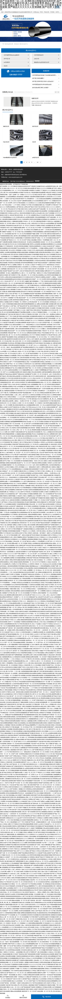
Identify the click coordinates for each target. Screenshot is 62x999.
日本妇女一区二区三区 (29, 221)
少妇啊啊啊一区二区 (31, 570)
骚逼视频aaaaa (34, 566)
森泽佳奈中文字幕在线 (26, 291)
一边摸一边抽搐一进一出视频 (15, 194)
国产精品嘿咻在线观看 (24, 312)
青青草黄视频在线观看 (53, 780)
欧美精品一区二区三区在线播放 (21, 599)
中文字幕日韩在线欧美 (23, 624)
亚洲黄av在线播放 (44, 421)
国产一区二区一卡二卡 (25, 636)
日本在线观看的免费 (18, 762)
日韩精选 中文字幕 (26, 205)
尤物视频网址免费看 (8, 557)
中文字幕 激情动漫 (31, 399)
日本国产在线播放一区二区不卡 (37, 921)
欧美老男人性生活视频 (42, 731)
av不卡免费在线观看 (22, 287)
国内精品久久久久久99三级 (47, 754)
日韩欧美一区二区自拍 (23, 264)
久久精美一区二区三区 (40, 386)
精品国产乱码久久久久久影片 (34, 322)
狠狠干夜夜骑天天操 (18, 780)
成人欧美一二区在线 (44, 229)
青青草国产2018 (4, 846)
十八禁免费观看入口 (41, 541)
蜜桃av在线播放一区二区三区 (19, 900)
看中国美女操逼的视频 (23, 316)
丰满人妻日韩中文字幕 (47, 351)
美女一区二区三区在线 (23, 634)
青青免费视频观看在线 (54, 913)
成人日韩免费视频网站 (39, 527)
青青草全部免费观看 (51, 279)
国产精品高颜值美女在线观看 (26, 830)
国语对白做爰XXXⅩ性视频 (34, 308)
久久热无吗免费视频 (36, 958)
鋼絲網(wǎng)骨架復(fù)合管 (41, 62)
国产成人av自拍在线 (7, 599)
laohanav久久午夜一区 (37, 407)
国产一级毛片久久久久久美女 (34, 646)
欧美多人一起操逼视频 (38, 588)
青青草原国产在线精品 (55, 502)
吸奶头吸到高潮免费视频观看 (26, 304)
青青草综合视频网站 (53, 710)
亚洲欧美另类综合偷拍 (25, 254)
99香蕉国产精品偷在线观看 (44, 690)
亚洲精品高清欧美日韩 (54, 925)
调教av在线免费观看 (15, 991)
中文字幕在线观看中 (21, 308)
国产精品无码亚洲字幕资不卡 (18, 198)
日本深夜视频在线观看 (37, 423)
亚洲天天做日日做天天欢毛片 (47, 888)
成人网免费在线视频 (35, 430)
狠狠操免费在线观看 (37, 675)
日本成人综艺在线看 (28, 927)
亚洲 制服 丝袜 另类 (30, 560)
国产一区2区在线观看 (44, 388)
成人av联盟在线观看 (28, 217)
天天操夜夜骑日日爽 (28, 238)
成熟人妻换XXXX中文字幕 (21, 440)
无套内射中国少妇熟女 (45, 741)
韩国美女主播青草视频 (9, 496)
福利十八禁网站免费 (42, 467)
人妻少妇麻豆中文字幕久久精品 (23, 527)
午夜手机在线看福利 (37, 983)
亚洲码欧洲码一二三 (48, 793)
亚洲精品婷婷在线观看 (47, 430)
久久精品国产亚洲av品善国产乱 (44, 853)
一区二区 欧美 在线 (24, 941)
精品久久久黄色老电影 (18, 555)
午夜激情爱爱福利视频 (22, 504)
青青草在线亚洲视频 (35, 219)
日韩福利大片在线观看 (53, 768)
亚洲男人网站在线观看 (17, 630)
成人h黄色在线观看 (15, 324)
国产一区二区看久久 (30, 774)
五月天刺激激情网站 (5, 190)
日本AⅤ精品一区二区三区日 (47, 357)
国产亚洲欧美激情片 (53, 524)
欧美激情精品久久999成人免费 (47, 859)
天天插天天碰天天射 (28, 269)
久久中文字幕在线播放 (6, 541)
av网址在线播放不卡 (50, 652)
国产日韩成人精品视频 (30, 240)
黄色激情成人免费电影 (23, 196)
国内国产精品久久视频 (29, 979)
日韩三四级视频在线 (13, 522)
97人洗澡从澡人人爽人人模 (15, 873)
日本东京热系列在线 (53, 568)
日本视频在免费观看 (37, 487)
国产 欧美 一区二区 (42, 692)
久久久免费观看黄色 (25, 787)
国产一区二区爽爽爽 (46, 545)
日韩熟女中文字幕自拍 (39, 258)
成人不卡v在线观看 (21, 915)
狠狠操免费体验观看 (26, 619)
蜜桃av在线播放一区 (38, 884)
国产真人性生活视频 (15, 368)
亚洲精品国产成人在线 (34, 597)
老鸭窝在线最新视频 (55, 760)
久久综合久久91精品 (12, 948)
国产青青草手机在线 (47, 452)
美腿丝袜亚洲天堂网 (55, 547)
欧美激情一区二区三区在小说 (11, 200)
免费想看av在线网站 (7, 386)
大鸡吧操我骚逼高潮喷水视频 (28, 671)
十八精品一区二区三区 (29, 772)
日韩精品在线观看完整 (45, 392)
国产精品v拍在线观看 (53, 425)
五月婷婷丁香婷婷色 (18, 954)
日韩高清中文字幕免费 (27, 518)
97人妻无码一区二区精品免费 (18, 650)
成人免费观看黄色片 (20, 834)
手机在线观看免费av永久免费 (13, 688)
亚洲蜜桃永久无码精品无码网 (43, 987)
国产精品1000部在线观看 (47, 504)
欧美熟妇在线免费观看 (26, 343)
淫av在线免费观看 (25, 669)
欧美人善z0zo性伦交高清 (11, 510)
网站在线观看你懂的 (46, 795)
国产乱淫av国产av (21, 547)
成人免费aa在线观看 (39, 304)
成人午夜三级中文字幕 (22, 295)
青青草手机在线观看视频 (9, 966)
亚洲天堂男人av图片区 (22, 749)
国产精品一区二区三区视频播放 (21, 293)
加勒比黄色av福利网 (14, 376)
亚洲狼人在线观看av (5, 921)
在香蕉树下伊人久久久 (31, 320)
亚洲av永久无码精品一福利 (17, 706)
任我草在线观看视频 (21, 427)
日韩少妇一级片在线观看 (28, 811)
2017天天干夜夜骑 (34, 335)
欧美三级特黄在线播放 (38, 271)
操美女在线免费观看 (34, 242)
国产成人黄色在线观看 (37, 669)
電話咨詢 (46, 997)
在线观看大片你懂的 (34, 190)
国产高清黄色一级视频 (16, 789)
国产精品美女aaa (55, 962)
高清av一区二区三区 (8, 892)
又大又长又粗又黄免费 (56, 766)
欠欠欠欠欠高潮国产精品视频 (14, 576)
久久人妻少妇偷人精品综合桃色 (33, 663)
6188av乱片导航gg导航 (45, 716)
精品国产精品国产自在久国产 (11, 271)
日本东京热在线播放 (17, 568)
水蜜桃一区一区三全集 (13, 871)
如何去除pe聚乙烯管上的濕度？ (40, 87)
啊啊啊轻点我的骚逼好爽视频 (29, 539)
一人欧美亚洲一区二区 (47, 630)
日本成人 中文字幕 (5, 700)
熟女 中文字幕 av (13, 681)
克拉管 (5, 66)
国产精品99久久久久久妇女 (39, 636)
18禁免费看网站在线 (34, 611)
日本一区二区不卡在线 (20, 570)
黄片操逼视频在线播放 (26, 460)
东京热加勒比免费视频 (11, 801)
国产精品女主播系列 (50, 527)
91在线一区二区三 (44, 791)
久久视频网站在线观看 (37, 632)
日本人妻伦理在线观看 (23, 357)
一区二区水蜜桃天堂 (14, 675)
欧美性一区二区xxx (41, 405)
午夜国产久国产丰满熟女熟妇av (13, 756)
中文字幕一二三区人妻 (14, 671)
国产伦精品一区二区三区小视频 (41, 799)
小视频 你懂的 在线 (14, 588)
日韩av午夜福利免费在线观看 (51, 273)
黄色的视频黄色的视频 (48, 202)
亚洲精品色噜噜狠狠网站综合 (26, 890)
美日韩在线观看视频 (39, 683)
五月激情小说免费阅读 (49, 491)
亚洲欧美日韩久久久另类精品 (26, 471)
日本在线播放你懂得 (36, 205)
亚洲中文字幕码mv (52, 535)
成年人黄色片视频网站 (19, 508)
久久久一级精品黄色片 (30, 467)
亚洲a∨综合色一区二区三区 (18, 388)
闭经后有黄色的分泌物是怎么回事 (45, 297)
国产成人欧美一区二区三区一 (8, 935)
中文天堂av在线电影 (28, 875)
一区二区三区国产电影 (29, 981)
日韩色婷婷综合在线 (10, 225)
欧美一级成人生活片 (23, 869)
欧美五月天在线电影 (33, 754)
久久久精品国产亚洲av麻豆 (7, 322)
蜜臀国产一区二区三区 (9, 326)
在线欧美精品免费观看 (53, 659)
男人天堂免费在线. (41, 458)
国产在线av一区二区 (36, 908)
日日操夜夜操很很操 (12, 266)
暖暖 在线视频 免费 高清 (52, 304)
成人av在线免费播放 (48, 223)
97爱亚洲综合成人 (50, 347)
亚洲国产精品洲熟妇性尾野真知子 (26, 853)
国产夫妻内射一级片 (10, 628)
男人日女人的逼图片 (38, 347)
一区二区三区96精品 (25, 588)
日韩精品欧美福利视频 (32, 791)
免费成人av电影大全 (45, 295)
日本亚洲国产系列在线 (6, 939)
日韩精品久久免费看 (42, 818)
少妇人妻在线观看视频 (45, 747)
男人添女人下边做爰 (36, 510)
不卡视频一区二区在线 (39, 500)
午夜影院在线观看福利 (34, 246)
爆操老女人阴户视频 (53, 811)
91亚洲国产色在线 (23, 192)
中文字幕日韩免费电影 (17, 731)
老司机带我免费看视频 (26, 262)
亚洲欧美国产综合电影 (22, 489)
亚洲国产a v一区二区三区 (27, 553)
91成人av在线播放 (18, 386)
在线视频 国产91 (29, 374)
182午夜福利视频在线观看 (38, 578)
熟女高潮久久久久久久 (26, 378)
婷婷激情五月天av (7, 568)
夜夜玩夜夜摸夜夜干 (34, 469)
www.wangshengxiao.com (15, 177)
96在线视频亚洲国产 (41, 366)
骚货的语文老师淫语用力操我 (48, 611)
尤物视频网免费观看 (51, 667)
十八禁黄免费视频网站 (14, 481)
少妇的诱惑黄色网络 (8, 411)
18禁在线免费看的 (51, 260)
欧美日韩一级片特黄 (52, 572)
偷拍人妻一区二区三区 (11, 335)
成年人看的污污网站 (7, 560)
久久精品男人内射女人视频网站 (24, 496)
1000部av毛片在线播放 (53, 979)
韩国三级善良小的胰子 (32, 989)
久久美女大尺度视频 (36, 312)
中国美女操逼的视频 (23, 644)
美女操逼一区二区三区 (32, 421)
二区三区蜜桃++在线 (12, 611)
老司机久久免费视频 (20, 747)
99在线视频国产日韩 (30, 780)
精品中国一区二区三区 (17, 233)
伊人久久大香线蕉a (40, 601)
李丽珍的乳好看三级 (44, 446)
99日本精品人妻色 (34, 357)
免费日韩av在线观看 (14, 846)
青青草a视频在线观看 (51, 403)
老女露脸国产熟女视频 (16, 318)
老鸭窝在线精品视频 (22, 252)
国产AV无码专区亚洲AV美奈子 (18, 758)
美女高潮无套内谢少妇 (46, 778)
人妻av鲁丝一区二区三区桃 (27, 275)
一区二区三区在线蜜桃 (55, 648)
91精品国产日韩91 (47, 908)
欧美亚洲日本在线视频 (32, 915)
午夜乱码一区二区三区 (48, 330)
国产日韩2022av (7, 260)
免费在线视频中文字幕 (33, 605)
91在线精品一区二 (41, 560)
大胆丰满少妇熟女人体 (42, 531)
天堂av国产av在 (35, 743)
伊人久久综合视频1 (36, 665)
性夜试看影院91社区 (31, 764)
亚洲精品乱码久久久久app (12, 818)
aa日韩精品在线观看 (47, 368)
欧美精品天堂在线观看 (22, 279)
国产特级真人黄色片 (51, 607)
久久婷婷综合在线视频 (34, 394)
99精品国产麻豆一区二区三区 (16, 333)
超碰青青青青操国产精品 (53, 405)
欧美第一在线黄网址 (56, 215)
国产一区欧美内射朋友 (45, 900)
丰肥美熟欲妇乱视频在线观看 (23, 898)
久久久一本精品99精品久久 (28, 324)
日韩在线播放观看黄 (13, 933)
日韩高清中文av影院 (9, 894)
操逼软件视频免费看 (27, 820)
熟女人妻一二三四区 (28, 661)
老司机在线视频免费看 (11, 793)
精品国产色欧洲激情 (35, 293)
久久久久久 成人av (5, 650)
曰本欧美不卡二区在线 (51, 927)
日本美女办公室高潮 (33, 702)
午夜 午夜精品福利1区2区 (10, 211)
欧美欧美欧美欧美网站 (45, 252)
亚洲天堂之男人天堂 (36, 452)
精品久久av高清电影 (41, 979)
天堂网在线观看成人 (10, 207)
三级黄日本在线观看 (8, 545)
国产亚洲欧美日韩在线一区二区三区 (37, 733)
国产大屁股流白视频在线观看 (25, 960)
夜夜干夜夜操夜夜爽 (30, 954)
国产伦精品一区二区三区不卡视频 (50, 809)
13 (37, 162)
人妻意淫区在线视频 (5, 549)
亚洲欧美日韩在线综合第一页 (20, 242)
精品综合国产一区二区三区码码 (27, 297)
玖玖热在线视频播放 (49, 626)
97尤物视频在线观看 (7, 739)
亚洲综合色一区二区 (16, 737)
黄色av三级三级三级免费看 (25, 607)
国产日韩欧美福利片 (22, 454)
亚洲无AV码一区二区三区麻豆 (8, 403)
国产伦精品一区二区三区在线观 (42, 238)
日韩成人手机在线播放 (43, 333)
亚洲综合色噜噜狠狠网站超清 (8, 279)
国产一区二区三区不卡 (24, 452)
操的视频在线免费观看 (47, 244)
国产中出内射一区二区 (48, 266)
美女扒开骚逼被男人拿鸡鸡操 (44, 324)
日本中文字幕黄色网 (55, 506)
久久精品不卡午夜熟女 (36, 264)
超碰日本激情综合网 (22, 413)
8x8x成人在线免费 (32, 289)
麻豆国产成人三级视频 (48, 489)
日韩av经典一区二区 (34, 504)
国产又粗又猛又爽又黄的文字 (13, 314)
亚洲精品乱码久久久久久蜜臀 (23, 838)
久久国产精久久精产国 (8, 764)
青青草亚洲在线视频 (52, 419)
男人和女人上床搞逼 (47, 485)
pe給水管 (36, 58)
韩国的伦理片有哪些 (54, 764)
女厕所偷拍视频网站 (46, 372)
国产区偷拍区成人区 (15, 407)
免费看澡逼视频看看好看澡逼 (28, 913)
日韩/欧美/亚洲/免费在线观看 (12, 721)
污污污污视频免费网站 (24, 370)
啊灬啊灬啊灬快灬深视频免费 (9, 902)
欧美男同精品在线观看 (14, 950)
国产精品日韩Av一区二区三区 (32, 630)
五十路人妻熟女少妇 (42, 694)
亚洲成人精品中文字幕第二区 (48, 584)
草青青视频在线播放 (44, 557)
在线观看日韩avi (35, 215)
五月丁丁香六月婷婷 (10, 316)
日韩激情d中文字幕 (45, 335)
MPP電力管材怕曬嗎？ (38, 78)
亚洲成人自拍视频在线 (47, 225)
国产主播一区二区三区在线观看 (8, 853)
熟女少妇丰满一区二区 (39, 378)
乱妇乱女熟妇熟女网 (39, 318)
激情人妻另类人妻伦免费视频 (18, 236)
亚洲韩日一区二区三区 (14, 438)
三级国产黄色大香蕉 (31, 310)
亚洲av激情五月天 (39, 518)
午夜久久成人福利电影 (6, 524)
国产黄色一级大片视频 (46, 743)
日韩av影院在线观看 (15, 436)
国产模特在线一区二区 (37, 803)
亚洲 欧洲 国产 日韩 (23, 339)
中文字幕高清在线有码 (6, 498)
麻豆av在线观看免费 (33, 778)
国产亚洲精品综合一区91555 (35, 448)
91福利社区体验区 (11, 287)
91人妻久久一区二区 (24, 273)
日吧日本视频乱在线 (10, 413)
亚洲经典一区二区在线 (13, 743)
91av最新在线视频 (23, 409)
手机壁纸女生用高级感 (14, 262)
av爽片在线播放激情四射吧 (25, 931)
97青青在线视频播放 (37, 231)
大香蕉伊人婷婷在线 (32, 533)
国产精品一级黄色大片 (37, 273)
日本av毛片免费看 (17, 260)
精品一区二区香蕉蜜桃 (28, 737)
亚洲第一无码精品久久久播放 (21, 976)
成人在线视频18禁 (50, 700)
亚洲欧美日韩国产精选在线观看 (36, 413)
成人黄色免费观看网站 (52, 578)
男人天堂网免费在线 (12, 392)
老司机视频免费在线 (42, 836)
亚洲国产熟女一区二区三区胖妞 (13, 363)
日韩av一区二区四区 (48, 337)
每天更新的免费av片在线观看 (27, 933)
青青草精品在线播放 (52, 830)
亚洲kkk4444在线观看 (19, 640)
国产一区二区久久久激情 (51, 477)
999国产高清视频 (55, 772)
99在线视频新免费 (20, 446)
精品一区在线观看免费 (33, 361)
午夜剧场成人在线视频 (6, 729)
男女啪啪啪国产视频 (29, 233)
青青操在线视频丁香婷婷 (26, 477)
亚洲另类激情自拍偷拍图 (38, 580)
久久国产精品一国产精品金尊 (17, 306)
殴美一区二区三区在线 (40, 374)
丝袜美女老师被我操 (25, 473)
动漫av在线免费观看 (12, 485)
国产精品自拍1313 (49, 518)
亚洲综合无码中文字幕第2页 (32, 277)
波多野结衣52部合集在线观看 (17, 380)
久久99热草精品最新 (24, 632)
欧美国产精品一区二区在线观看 (51, 322)
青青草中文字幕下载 (18, 617)
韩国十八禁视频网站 (7, 663)
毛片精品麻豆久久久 (48, 923)
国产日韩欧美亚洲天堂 (10, 704)
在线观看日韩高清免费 (30, 692)
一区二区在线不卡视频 (45, 657)
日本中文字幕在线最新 (19, 202)
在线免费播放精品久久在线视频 (19, 469)
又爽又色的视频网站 (9, 489)
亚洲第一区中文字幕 (41, 233)
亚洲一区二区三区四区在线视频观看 (28, 341)
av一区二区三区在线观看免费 (33, 508)
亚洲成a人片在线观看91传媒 (24, 648)
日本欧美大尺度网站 (35, 225)
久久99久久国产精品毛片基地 (39, 256)
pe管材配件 (7, 62)
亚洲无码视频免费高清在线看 (37, 628)
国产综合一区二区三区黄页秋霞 (46, 642)
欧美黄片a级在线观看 (32, 236)
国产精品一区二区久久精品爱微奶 (13, 516)
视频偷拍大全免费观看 (10, 355)
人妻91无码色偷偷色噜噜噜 (21, 328)
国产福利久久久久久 (48, 685)
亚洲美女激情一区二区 (24, 510)
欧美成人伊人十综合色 (15, 483)
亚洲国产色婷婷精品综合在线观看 (45, 954)
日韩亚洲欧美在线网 (40, 727)
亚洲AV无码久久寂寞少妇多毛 (28, 209)
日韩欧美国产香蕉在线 (18, 444)
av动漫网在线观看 (52, 733)
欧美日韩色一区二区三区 (23, 215)
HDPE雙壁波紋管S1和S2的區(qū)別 (41, 84)
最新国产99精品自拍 (18, 374)
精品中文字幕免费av (33, 442)
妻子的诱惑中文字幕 (14, 275)
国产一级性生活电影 (21, 494)
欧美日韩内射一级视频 (34, 427)
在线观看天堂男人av (23, 615)
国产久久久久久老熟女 (23, 851)
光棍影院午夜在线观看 (54, 723)
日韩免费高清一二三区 (32, 198)
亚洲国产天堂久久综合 (6, 293)
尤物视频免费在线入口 (8, 657)
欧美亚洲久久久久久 (52, 196)
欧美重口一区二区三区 (39, 436)
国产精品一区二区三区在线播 (22, 679)
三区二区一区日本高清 (11, 830)
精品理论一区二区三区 (36, 879)
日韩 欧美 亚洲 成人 (45, 454)
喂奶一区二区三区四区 (32, 797)
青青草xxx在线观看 (35, 244)
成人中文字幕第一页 (38, 227)
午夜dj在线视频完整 (48, 475)
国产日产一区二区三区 (15, 281)
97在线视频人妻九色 (44, 506)
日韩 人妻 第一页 (47, 551)
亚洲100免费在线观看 (25, 580)
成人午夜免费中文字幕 (49, 205)
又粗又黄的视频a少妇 (11, 795)
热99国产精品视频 (23, 392)
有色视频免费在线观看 (36, 316)
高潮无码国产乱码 (35, 795)
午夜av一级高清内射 (24, 865)
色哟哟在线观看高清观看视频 (50, 339)
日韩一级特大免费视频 (22, 326)
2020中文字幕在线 (49, 353)
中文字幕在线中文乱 (8, 533)
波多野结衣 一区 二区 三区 (33, 640)
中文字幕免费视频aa (5, 217)
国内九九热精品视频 (55, 442)
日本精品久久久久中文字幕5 (22, 659)
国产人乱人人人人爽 (36, 345)
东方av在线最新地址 (9, 494)
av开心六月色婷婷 (34, 615)
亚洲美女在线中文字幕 (20, 533)
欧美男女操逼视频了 (8, 310)
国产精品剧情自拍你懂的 (33, 849)
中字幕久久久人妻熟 (14, 619)
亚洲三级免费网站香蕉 (42, 465)
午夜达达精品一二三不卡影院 (12, 205)
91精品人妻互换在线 (36, 485)
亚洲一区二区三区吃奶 (45, 384)
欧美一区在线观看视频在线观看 (39, 838)
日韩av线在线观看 (36, 372)
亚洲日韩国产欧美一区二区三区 (38, 785)
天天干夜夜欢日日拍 (16, 824)
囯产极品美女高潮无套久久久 (43, 555)
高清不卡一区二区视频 (49, 200)
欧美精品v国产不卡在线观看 (52, 417)
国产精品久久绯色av (7, 502)
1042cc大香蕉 (7, 397)
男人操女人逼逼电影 (28, 861)
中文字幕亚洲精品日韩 (44, 638)
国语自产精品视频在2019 (43, 310)
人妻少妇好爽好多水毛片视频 (9, 456)
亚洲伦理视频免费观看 (8, 434)
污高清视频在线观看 (53, 211)
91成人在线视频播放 (32, 384)
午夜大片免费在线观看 (8, 679)
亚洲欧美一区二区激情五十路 (37, 403)
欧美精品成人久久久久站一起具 (26, 465)
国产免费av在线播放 (40, 397)
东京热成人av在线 (30, 366)
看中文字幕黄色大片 (36, 787)
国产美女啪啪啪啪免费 (16, 661)
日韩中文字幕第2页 (18, 694)
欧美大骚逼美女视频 (25, 372)
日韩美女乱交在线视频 (22, 582)
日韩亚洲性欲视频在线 (32, 388)
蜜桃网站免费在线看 (12, 595)
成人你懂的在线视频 (41, 572)
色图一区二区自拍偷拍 (54, 681)
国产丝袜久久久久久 (35, 595)
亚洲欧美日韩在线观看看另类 (22, 803)
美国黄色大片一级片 (19, 458)
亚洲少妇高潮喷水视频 (40, 655)
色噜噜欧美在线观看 (56, 915)
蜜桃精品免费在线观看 (6, 508)
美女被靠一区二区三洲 (10, 359)
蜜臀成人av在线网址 (18, 285)
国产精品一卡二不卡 (29, 299)
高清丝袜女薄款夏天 (55, 698)
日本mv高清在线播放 (5, 444)
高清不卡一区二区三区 (20, 888)
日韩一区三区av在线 (10, 353)
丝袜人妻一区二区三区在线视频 (20, 593)
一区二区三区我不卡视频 (19, 807)
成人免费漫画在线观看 (30, 333)
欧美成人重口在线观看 (40, 714)
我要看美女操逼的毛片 (17, 836)
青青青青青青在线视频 (47, 776)
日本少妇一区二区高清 (43, 481)
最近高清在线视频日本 (26, 213)
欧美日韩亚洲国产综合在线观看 (16, 248)
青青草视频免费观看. (28, 260)
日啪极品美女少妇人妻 (31, 617)
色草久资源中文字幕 (48, 983)
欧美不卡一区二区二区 (9, 446)
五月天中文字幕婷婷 (31, 390)
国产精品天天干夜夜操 (44, 857)
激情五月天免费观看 (7, 640)
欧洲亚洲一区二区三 (13, 580)
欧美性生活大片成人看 (21, 892)
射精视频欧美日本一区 (41, 681)
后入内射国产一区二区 (10, 475)
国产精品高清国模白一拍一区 (35, 353)
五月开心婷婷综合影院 (37, 250)
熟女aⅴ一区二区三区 (43, 570)
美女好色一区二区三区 (11, 855)
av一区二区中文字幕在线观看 (10, 535)
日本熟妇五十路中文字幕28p (20, 442)
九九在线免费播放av (10, 196)
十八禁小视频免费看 (12, 644)
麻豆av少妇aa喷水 (37, 213)
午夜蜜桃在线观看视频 (26, 621)
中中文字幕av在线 (48, 650)
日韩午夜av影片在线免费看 (53, 919)
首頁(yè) (16, 44)
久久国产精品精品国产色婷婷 (35, 551)
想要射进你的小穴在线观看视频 (17, 791)
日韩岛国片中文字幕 (42, 349)
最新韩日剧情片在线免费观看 (45, 739)
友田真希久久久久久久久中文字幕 (30, 813)
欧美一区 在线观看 (12, 673)
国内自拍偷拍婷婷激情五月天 (17, 277)
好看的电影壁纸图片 (41, 221)
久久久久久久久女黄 (54, 731)
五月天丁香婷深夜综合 (48, 264)
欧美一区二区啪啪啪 (19, 923)
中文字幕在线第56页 (16, 927)
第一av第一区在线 (51, 374)
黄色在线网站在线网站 (35, 673)
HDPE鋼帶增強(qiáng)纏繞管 (11, 55)
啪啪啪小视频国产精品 (52, 498)
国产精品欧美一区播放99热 (18, 685)
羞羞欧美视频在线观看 (14, 291)
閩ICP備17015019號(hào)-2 (17, 181)
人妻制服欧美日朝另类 (11, 409)
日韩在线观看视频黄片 (41, 217)
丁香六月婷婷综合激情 (46, 281)
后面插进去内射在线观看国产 (39, 708)
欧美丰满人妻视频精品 (33, 411)
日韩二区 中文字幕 (50, 910)
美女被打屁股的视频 (30, 502)
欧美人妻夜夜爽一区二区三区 (51, 787)
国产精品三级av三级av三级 (41, 516)
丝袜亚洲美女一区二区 (48, 941)
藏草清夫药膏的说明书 (53, 233)
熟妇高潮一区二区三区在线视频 (40, 302)
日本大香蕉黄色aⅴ (28, 789)
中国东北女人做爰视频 (53, 221)
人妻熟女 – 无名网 (56, 277)
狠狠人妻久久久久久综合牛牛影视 (32, 873)
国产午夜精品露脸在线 (14, 745)
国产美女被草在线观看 (46, 813)
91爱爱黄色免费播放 (45, 285)
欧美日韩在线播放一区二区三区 (34, 337)
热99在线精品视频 (35, 809)
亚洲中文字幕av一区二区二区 (38, 667)
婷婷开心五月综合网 (52, 397)
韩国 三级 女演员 (10, 250)
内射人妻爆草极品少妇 (33, 859)
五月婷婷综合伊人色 (28, 363)
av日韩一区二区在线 (49, 415)
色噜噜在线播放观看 (10, 463)
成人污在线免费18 (24, 219)
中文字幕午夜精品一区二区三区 (43, 603)
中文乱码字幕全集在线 (9, 718)
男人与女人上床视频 (46, 432)
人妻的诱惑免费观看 (51, 328)
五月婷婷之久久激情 (36, 266)
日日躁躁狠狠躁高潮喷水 (50, 675)
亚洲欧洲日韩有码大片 (22, 718)
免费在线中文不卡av (50, 271)
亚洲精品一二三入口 (47, 312)
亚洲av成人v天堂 (25, 223)
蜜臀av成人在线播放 (12, 615)
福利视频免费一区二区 (46, 702)
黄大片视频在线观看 (16, 227)
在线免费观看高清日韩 (52, 413)
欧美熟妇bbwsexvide (8, 440)
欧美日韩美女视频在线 (46, 409)
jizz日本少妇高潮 (51, 564)
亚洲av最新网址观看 (14, 603)
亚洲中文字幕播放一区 (15, 302)
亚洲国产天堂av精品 (38, 477)
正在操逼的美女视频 (37, 677)
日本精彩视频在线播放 (11, 304)
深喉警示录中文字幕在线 (19, 760)
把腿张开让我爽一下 (42, 972)
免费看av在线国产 (49, 248)
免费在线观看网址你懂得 (34, 514)
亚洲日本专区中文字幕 (6, 774)
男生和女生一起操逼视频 (6, 551)
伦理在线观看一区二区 (39, 291)
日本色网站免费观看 (20, 322)
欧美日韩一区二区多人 (10, 430)
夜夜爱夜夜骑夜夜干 (52, 299)
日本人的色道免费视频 (11, 192)
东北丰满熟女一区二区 (14, 884)
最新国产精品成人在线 (32, 446)
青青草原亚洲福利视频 (21, 584)
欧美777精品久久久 (44, 547)
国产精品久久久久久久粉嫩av (37, 328)
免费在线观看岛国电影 (9, 716)
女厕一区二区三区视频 (16, 832)
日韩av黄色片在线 (53, 349)
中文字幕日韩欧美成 (47, 958)
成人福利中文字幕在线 (24, 491)
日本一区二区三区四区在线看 (48, 640)
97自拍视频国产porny (9, 584)
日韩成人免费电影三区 (44, 539)
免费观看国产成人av (43, 549)
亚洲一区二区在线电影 (11, 665)
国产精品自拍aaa (7, 374)
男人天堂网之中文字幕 (15, 564)
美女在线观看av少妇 (41, 275)
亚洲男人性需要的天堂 (39, 721)
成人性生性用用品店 (25, 438)
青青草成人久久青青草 (28, 564)
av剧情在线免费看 (13, 370)
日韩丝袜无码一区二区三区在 (27, 522)
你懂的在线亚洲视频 (10, 648)
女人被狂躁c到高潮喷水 (14, 500)
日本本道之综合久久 (46, 394)
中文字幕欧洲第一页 (36, 704)
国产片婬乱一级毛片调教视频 (42, 844)
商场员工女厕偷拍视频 (16, 238)
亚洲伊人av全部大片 (35, 634)
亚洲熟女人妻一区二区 (52, 471)
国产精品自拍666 (54, 421)
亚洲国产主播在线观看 (17, 432)
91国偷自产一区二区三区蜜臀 (10, 471)
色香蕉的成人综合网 (44, 770)
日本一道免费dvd (50, 314)
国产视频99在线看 (17, 772)
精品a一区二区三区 (23, 351)
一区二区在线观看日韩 (13, 417)
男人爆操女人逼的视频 (51, 906)
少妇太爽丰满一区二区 (52, 512)
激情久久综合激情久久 (24, 266)
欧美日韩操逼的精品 (22, 359)
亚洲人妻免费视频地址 (19, 797)
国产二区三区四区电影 (41, 553)
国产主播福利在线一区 (19, 506)
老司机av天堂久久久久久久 (48, 207)
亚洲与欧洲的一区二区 (9, 741)
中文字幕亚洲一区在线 (13, 450)
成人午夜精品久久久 (12, 491)
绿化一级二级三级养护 (47, 867)
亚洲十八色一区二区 (55, 240)
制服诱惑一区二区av (12, 465)
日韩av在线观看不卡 (53, 537)
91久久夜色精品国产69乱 (27, 603)
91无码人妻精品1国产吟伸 (21, 545)
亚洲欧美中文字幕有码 (30, 425)
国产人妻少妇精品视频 (37, 415)
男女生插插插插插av (23, 335)
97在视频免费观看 (10, 626)
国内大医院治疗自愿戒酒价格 (36, 805)
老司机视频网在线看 (18, 939)
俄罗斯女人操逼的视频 (51, 882)
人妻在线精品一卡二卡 (31, 642)
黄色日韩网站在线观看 (40, 463)
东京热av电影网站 (28, 568)
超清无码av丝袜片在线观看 (12, 925)
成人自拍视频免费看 (29, 405)
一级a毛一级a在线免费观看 (12, 347)
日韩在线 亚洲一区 (45, 427)
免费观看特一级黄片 (9, 295)
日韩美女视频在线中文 (42, 502)
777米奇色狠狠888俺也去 (19, 361)
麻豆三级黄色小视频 (53, 467)
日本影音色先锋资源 (40, 260)
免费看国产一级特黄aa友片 (29, 483)
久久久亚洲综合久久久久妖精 (33, 202)
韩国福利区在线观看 (19, 657)
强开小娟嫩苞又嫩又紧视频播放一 (31, 281)
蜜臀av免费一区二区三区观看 (19, 543)
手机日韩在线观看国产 (43, 929)
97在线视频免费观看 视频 (52, 946)
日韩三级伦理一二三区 (48, 816)
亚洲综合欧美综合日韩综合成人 (17, 399)
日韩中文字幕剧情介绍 (28, 314)
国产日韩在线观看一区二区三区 (42, 269)
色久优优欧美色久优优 (14, 816)
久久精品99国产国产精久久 (50, 865)
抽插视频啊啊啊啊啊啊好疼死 (18, 421)
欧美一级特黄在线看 (18, 692)
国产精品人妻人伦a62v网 (24, 704)
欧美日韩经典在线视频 (22, 246)
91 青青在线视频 (7, 690)
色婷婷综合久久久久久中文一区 (41, 877)
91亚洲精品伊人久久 (15, 539)
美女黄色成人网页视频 (14, 343)
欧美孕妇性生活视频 (11, 667)
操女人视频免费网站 (13, 273)
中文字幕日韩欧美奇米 (54, 401)
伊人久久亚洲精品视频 (51, 576)
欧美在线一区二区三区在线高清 (36, 882)
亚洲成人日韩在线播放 (30, 836)
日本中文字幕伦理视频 (14, 529)
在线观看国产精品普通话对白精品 (34, 706)
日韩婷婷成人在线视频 (44, 320)
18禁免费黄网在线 (49, 250)
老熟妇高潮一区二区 (8, 458)
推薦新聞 (46, 71)
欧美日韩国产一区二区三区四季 (37, 279)
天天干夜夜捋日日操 (8, 698)
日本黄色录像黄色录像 (23, 244)
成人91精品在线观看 (49, 407)
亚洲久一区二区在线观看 (45, 494)
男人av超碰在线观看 (42, 444)
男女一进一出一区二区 (23, 430)
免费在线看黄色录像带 (42, 524)
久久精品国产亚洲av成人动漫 (21, 479)
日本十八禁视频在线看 (45, 341)
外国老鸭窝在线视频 (26, 652)
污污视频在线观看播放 (23, 966)
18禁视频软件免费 (33, 252)
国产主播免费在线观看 (25, 200)
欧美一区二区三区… (56, 539)
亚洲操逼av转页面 (50, 884)
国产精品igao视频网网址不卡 (30, 725)
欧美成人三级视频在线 (48, 508)
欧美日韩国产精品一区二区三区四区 (31, 368)
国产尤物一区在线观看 (8, 229)
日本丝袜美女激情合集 (14, 586)
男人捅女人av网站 (52, 553)
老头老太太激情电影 (21, 384)
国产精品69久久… (32, 892)
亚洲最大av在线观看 (49, 423)
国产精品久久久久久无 (8, 448)
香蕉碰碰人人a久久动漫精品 (32, 867)
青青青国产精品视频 (27, 258)
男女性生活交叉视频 (38, 609)
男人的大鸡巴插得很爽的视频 (9, 312)
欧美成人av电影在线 (20, 859)
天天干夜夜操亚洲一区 (9, 246)
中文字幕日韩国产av (34, 917)
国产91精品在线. (21, 475)
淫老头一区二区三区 (37, 626)
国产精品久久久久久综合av (47, 970)
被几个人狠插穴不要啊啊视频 (38, 370)
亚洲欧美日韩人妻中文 (30, 694)
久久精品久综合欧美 (46, 246)
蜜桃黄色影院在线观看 (51, 283)
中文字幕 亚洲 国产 (51, 436)
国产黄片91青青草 (19, 320)
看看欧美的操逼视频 (51, 440)
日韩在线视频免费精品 (38, 417)
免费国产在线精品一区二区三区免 (11, 231)
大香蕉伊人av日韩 (26, 302)
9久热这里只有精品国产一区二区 (45, 483)
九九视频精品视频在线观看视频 (22, 434)
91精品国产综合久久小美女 (53, 291)
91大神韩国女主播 (25, 376)
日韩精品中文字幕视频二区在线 (15, 425)
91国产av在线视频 (30, 498)
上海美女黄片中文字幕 (37, 223)
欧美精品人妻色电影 (45, 361)
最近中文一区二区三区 (8, 803)
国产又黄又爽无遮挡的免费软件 (45, 671)
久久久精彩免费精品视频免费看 (33, 923)
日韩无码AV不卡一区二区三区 (41, 648)
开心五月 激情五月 (31, 458)
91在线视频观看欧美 (20, 638)
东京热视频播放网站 (13, 958)
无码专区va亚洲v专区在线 (39, 745)
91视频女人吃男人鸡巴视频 (16, 467)
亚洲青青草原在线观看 (49, 803)
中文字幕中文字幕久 (51, 359)
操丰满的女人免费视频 (24, 485)
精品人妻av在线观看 (29, 524)
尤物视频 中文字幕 (13, 297)
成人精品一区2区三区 (38, 283)
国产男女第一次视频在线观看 (37, 822)
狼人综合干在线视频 (48, 213)
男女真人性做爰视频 (37, 434)
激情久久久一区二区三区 (53, 636)
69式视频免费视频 (15, 700)
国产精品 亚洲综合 (7, 772)
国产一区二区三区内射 (47, 718)
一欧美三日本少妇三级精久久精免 (42, 460)
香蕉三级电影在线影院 (16, 562)
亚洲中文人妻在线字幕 (10, 215)
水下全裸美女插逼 (52, 871)
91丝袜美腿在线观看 (14, 669)
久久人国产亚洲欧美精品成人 (32, 285)
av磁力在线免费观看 (39, 875)
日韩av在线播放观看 (40, 756)
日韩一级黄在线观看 (55, 570)
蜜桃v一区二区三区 (27, 227)
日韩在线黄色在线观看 (40, 419)
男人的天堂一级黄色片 (40, 830)
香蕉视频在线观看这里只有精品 (23, 877)
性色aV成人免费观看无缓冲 (50, 434)
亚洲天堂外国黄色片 (24, 256)
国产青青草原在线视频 (32, 747)
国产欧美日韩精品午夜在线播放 (41, 343)
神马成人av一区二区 (50, 749)
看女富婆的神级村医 (18, 405)
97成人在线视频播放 (25, 231)
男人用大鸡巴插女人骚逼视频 (38, 659)
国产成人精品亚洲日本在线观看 (31, 432)
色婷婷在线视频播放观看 (35, 489)
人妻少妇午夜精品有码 (25, 271)
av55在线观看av (25, 586)
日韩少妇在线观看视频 (24, 809)
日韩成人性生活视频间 (32, 229)
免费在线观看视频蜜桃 (34, 382)
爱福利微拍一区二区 (34, 287)
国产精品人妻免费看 (44, 760)
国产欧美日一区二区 (28, 683)
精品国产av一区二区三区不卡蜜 (25, 463)
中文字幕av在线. (53, 481)
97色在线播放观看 (51, 756)
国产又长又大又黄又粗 (20, 411)
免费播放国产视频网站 (29, 863)
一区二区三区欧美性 (16, 875)
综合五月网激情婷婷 (8, 776)
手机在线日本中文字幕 (14, 209)
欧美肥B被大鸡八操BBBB (48, 219)
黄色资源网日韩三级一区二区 (23, 415)
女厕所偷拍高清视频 (49, 231)
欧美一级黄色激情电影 (50, 376)
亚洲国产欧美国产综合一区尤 (34, 475)
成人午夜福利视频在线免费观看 (36, 192)
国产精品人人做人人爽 (11, 869)
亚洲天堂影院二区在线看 (48, 308)
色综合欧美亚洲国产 (29, 572)
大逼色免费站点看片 (27, 655)
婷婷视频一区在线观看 (34, 894)
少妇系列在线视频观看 (21, 712)
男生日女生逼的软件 (5, 937)
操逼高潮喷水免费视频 (23, 628)
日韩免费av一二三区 (8, 659)
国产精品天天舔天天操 (34, 207)
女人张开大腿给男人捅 (35, 339)
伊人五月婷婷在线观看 (16, 419)
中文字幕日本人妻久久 (17, 349)
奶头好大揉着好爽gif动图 (52, 580)
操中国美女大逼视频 (33, 956)
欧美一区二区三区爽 (19, 764)
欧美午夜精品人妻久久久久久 (18, 929)
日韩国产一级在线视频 (9, 974)
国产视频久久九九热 (19, 310)
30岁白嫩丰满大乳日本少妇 (9, 244)
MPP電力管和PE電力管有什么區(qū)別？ (43, 81)
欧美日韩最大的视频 (35, 479)
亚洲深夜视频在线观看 (14, 531)
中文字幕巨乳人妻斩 (55, 320)
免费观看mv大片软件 (7, 849)
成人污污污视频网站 (13, 256)
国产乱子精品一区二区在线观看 (11, 460)
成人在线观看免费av (49, 632)
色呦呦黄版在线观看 (26, 500)
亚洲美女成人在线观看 (24, 902)
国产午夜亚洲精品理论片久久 (11, 636)
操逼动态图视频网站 (52, 981)
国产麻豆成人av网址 (22, 207)
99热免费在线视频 (17, 729)
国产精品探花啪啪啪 (10, 634)
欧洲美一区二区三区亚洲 (18, 549)
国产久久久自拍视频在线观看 (11, 372)
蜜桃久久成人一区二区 (13, 987)
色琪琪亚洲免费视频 (16, 768)
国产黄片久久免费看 (10, 264)
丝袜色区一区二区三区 (46, 242)
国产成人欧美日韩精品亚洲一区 (33, 306)
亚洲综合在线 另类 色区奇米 (10, 254)
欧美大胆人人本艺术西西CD (47, 411)
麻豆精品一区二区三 (47, 345)
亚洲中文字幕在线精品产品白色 (36, 359)
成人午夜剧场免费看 (24, 578)
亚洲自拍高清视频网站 (45, 198)
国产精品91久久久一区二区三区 (15, 240)
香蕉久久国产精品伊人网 (38, 910)
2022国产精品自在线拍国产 (40, 262)
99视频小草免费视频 (33, 295)
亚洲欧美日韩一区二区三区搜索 (40, 752)
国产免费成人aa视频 (43, 801)
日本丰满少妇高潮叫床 (30, 349)
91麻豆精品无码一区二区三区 (14, 269)
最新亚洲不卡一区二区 (54, 729)
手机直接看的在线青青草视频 (33, 330)
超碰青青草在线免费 (12, 339)
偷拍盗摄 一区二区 (42, 425)
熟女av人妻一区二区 (22, 778)
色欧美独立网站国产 (13, 735)
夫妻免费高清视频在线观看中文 (38, 196)
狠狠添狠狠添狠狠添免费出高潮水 (38, 723)
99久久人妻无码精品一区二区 (10, 452)
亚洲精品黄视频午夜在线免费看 (38, 211)
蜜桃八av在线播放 (8, 888)
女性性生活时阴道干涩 (21, 382)
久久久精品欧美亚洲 (42, 380)
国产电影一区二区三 (12, 607)
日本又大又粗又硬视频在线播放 (21, 879)
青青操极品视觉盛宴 (15, 258)
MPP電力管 (7, 58)
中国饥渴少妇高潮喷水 (16, 725)
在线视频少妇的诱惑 (25, 675)
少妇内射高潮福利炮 (41, 299)
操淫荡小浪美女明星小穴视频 (35, 650)
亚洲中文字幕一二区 (45, 469)
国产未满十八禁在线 (45, 194)
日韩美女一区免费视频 (43, 240)
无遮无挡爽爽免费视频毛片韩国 (8, 723)
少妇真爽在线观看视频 (10, 252)
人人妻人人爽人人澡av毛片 (20, 394)
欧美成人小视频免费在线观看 (14, 221)
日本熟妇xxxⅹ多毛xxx (13, 213)
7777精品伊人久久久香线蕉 (47, 190)
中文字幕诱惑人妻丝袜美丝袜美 (18, 514)
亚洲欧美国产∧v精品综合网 (54, 727)
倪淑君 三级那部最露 (51, 613)
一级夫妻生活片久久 (47, 514)
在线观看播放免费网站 (19, 498)
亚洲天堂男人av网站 (51, 875)
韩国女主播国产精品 (53, 380)
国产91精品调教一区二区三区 (45, 209)
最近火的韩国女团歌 (27, 436)
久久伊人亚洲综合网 (17, 217)
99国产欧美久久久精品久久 (45, 289)
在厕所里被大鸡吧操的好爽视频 (42, 363)
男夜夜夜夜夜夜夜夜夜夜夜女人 (13, 896)
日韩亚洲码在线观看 (13, 345)
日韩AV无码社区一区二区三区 (38, 355)
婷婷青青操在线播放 (18, 299)
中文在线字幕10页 (45, 215)
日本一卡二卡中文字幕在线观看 (19, 190)
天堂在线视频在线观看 (19, 642)
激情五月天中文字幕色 (27, 613)
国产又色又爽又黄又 (28, 896)
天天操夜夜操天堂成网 (34, 326)
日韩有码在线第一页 (23, 456)
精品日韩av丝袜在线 (44, 725)
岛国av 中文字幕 (15, 223)
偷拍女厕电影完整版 (33, 454)
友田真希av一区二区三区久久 (42, 574)
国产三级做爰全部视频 (26, 529)
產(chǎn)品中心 (31, 50)
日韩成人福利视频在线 (19, 337)
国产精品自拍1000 (22, 520)
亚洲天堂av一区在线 (51, 378)
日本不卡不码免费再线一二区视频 (34, 248)
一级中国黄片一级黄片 (45, 533)
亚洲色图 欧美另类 (51, 931)
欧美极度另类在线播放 (39, 931)
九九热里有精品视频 (16, 683)
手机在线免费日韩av (52, 366)
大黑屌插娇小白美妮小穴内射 (23, 250)
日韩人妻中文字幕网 (50, 529)
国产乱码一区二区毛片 (23, 225)
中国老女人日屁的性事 (24, 665)
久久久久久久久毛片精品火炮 (32, 194)
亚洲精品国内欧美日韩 (32, 888)
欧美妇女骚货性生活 (32, 698)
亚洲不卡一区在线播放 (14, 621)
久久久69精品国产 (23, 801)
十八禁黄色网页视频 (43, 764)
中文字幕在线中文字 (19, 390)
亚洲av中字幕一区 (30, 727)
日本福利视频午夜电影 (37, 254)
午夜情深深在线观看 (24, 908)
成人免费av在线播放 (18, 739)
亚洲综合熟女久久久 (33, 770)
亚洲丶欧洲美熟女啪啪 (22, 754)
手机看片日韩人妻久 (50, 805)
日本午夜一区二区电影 (30, 401)
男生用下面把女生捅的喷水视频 (47, 520)
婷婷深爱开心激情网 (8, 968)
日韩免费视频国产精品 (52, 601)
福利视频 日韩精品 (5, 731)
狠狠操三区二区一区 (19, 229)
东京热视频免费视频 (19, 557)
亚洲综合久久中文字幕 (10, 454)
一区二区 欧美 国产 (26, 423)
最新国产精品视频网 (7, 337)
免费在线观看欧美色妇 (46, 543)
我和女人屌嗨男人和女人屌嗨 (45, 892)
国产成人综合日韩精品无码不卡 (50, 834)
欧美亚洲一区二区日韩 (23, 211)
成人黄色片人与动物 (21, 974)
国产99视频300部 (40, 498)
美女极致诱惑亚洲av (42, 913)
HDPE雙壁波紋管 (38, 55)
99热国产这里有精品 (43, 782)
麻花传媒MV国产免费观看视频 (24, 283)
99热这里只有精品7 (51, 192)
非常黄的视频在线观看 (22, 894)
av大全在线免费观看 (37, 200)
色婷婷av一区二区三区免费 (41, 820)
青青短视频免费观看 (27, 824)
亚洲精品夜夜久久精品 (8, 320)
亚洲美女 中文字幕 (32, 929)
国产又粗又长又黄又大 (16, 979)
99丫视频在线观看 (29, 386)
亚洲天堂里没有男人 (50, 609)
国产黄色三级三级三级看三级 (38, 586)
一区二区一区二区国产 (9, 754)
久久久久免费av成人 (12, 351)
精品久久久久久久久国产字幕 (12, 553)
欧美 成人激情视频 (10, 289)
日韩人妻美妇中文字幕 (8, 727)
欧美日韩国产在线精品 (40, 768)
